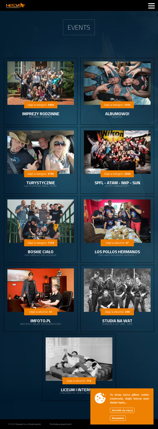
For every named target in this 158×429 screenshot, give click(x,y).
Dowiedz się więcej (122, 410)
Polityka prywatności (61, 424)
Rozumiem (118, 418)
